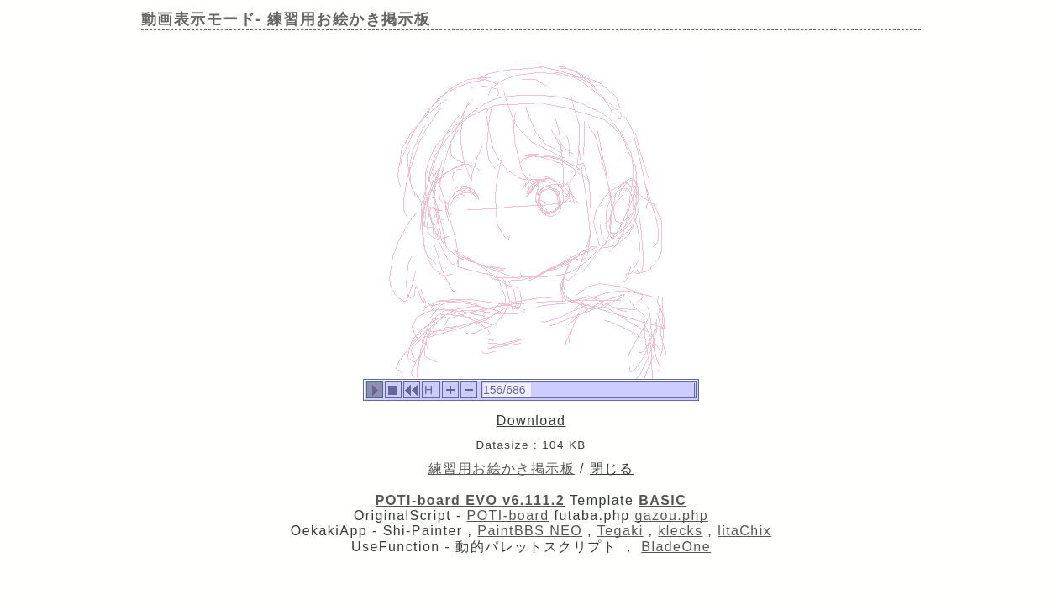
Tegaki (620, 530)
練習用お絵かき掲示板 (501, 468)
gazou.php (671, 515)
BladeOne (676, 546)
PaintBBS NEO (529, 530)
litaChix (744, 530)
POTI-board (508, 515)
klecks (680, 530)
